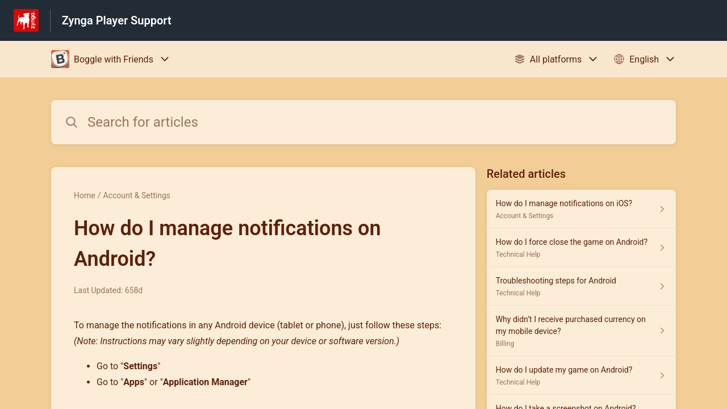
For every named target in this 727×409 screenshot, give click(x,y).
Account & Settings (136, 195)
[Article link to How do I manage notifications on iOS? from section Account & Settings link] (581, 209)
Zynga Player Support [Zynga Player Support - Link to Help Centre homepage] (117, 20)
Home (84, 195)
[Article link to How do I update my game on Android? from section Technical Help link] (581, 375)
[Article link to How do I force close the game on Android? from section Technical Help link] (581, 247)
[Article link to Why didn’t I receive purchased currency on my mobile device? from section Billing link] (581, 331)
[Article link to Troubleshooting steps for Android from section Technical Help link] (581, 286)
